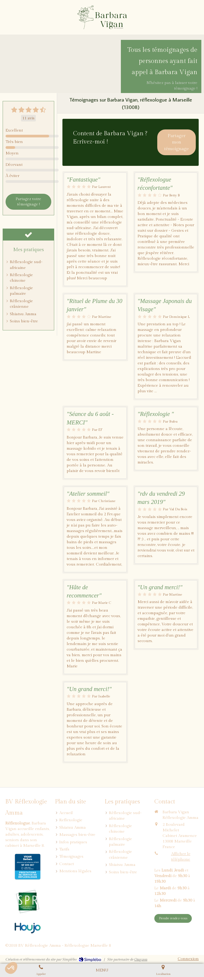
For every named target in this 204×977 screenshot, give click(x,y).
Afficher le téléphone (180, 857)
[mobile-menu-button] (102, 970)
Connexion (188, 959)
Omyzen (140, 959)
